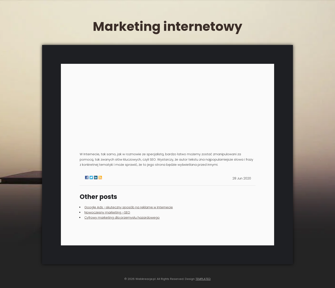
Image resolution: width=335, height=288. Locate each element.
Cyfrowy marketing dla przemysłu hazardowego (122, 217)
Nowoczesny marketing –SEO (107, 212)
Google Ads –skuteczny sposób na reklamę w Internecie (128, 207)
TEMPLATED (203, 279)
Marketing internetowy (167, 26)
